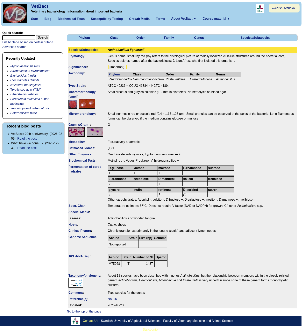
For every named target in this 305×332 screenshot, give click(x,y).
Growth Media (139, 18)
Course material (216, 18)
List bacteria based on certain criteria (27, 42)
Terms (160, 18)
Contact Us (90, 320)
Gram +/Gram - (79, 124)
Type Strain (76, 85)
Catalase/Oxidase (81, 148)
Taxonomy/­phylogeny (84, 275)
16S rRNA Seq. (79, 256)
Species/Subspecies (256, 37)
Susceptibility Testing (107, 18)
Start (34, 18)
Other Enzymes (79, 154)
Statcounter (151, 329)
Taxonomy (76, 73)
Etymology (76, 56)
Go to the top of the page (84, 311)
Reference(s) (77, 299)
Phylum (84, 37)
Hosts (72, 224)
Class (114, 37)
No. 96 (112, 299)
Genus (199, 37)
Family (169, 37)
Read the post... (28, 138)
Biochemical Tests (71, 18)
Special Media (78, 212)
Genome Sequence (82, 237)
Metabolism (77, 141)
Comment (75, 292)
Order (140, 37)
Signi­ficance (77, 67)
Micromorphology (81, 113)
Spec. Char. (76, 205)
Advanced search (14, 47)
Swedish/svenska (283, 8)
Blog (47, 18)
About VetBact (183, 18)
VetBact (39, 6)
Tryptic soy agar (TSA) (25, 89)
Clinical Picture (79, 230)
